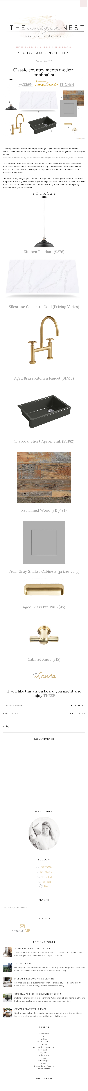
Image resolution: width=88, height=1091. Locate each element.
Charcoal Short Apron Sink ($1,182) (44, 441)
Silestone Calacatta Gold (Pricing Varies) (44, 306)
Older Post (77, 713)
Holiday (44, 1044)
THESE (49, 695)
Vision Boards (62, 47)
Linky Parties (44, 1050)
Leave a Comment (14, 705)
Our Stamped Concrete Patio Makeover (38, 994)
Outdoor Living (44, 1055)
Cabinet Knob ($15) (44, 659)
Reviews (44, 1058)
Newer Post (10, 713)
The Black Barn (23, 963)
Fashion (44, 1039)
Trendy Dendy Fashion (44, 1066)
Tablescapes (43, 1060)
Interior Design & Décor (33, 47)
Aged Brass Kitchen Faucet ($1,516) (44, 378)
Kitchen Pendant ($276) (44, 251)
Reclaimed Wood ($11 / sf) (44, 510)
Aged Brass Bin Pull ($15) (44, 607)
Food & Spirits (44, 1042)
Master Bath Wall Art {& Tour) (32, 948)
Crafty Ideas (44, 1034)
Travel (44, 1063)
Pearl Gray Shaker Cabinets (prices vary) (44, 571)
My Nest (43, 1052)
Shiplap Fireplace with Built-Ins (34, 978)
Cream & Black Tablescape (30, 1009)
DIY (44, 1036)
